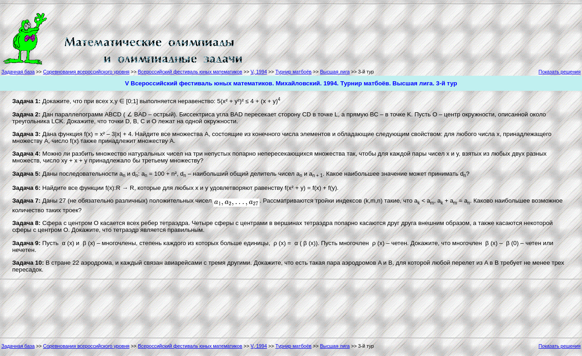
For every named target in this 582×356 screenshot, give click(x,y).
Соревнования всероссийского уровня (86, 71)
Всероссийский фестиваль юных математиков (190, 71)
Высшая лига (334, 71)
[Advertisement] (285, 37)
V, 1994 (259, 71)
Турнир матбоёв (293, 71)
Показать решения (560, 71)
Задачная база (18, 71)
